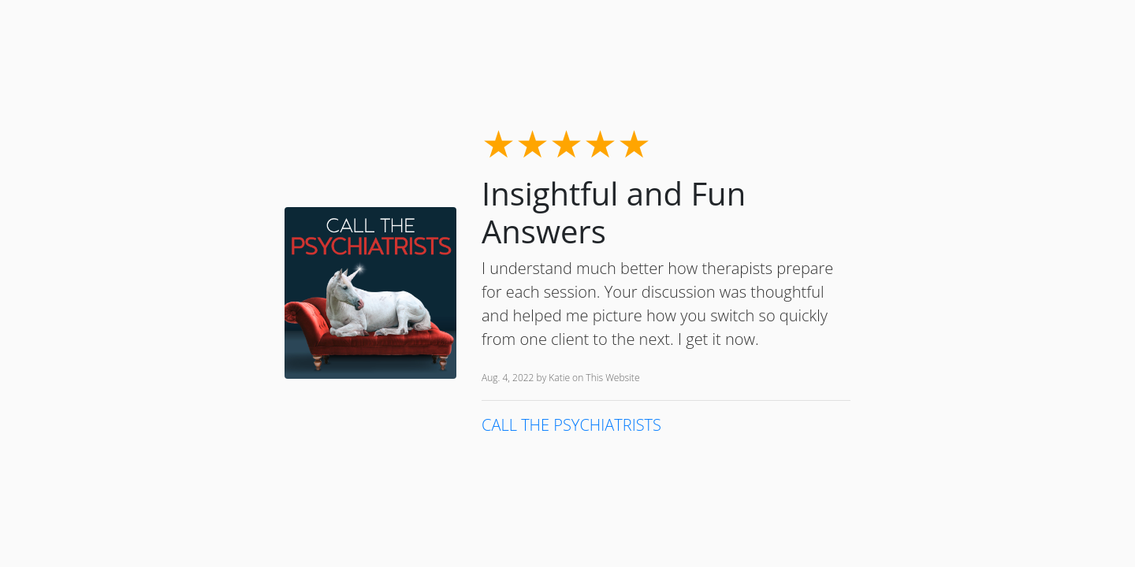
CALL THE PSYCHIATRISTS (571, 424)
